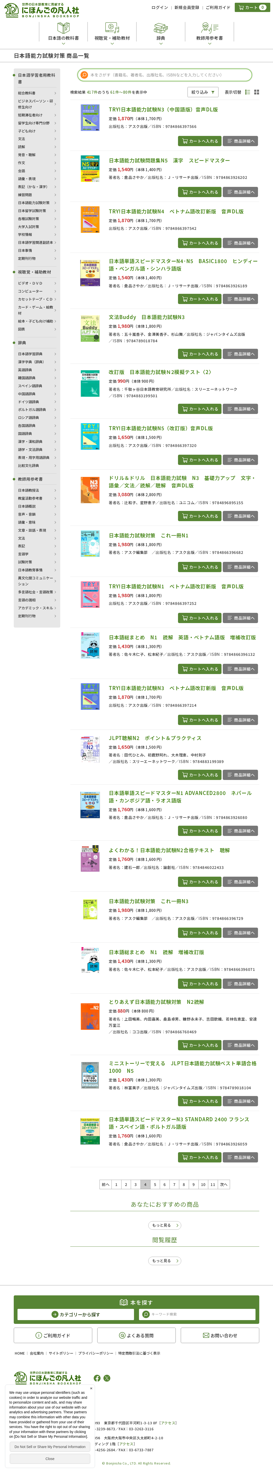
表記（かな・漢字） (34, 186)
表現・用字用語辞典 (34, 457)
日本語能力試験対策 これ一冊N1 (149, 535)
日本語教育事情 (30, 569)
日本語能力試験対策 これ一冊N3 (149, 901)
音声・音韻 (27, 514)
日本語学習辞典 (30, 353)
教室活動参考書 (30, 498)
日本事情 (25, 250)
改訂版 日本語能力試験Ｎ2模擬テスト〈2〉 (161, 371)
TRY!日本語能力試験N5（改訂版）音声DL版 (161, 428)
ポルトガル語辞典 (32, 409)
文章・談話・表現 (32, 530)
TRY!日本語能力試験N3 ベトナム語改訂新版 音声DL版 (176, 688)
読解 (21, 146)
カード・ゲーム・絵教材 (35, 310)
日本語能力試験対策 (34, 202)
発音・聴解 (27, 154)
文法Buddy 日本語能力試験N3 (147, 317)
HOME (20, 1353)
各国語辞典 (27, 425)
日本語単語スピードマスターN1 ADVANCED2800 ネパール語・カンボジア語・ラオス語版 (180, 796)
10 (203, 1184)
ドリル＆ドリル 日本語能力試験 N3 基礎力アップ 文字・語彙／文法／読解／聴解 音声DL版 (182, 481)
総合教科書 (27, 92)
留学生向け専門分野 (34, 122)
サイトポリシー (61, 1353)
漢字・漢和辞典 (30, 441)
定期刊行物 (27, 258)
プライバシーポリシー (95, 1353)
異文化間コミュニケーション (35, 580)
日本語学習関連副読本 (35, 242)
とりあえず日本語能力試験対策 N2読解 (156, 1001)
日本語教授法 (28, 490)
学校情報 (25, 234)
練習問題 (25, 194)
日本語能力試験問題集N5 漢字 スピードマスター (169, 160)
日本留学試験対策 (32, 210)
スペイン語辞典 (30, 385)
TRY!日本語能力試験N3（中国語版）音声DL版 (163, 109)
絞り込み (200, 92)
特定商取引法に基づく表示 (139, 1353)
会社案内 (37, 1353)
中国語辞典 (27, 393)
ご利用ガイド (218, 7)
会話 (21, 170)
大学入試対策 (28, 226)
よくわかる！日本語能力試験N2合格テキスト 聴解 (169, 850)
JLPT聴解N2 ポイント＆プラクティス (155, 737)
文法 (21, 138)
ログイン (160, 7)
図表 (21, 329)
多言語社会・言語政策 (35, 591)
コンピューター (30, 291)
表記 (21, 545)
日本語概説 (27, 506)
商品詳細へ (244, 141)
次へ (224, 1184)
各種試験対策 (28, 218)
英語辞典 (25, 369)
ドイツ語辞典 (28, 401)
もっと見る (161, 1225)
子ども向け (27, 130)
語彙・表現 (27, 178)
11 (212, 1184)
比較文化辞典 (28, 465)
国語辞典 (25, 433)
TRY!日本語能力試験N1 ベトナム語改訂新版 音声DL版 (176, 586)
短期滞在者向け (30, 114)
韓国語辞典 (27, 377)
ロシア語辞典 (28, 417)
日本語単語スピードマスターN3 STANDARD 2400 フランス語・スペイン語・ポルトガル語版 (179, 1122)
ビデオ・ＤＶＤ (30, 283)
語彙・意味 (27, 522)
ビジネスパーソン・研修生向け (35, 103)
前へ (106, 1184)
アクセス (168, 1422)
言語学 (23, 553)
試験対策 (25, 561)
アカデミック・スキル (35, 607)
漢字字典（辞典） (32, 361)
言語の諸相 (27, 599)
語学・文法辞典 (30, 449)
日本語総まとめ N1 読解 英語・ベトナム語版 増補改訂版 (182, 637)
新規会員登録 (187, 7)
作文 (21, 162)
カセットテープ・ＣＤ (35, 299)
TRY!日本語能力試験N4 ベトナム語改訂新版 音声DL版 (176, 211)
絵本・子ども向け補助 (35, 321)
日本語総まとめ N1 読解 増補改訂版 (156, 952)
